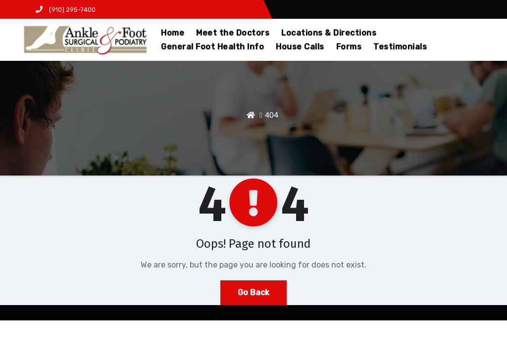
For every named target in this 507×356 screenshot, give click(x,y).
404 (271, 115)
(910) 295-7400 (66, 9)
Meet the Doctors (232, 33)
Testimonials (400, 46)
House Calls (300, 46)
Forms (349, 46)
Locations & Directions (328, 33)
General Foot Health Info (212, 46)
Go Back (253, 292)
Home (172, 33)
